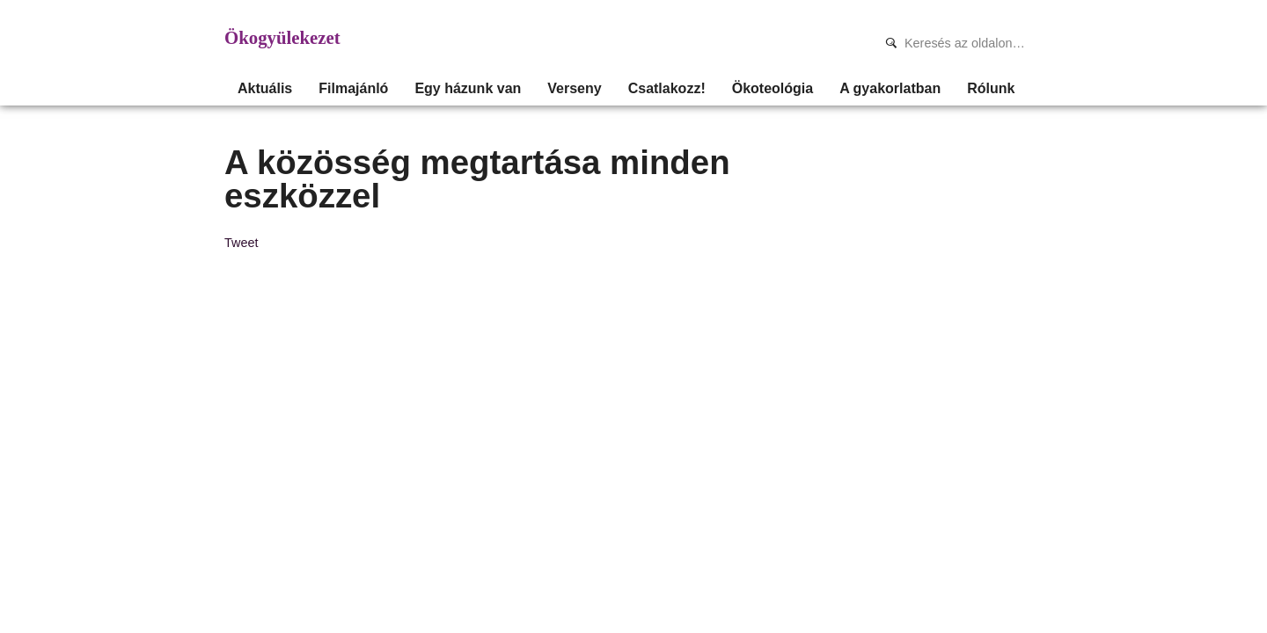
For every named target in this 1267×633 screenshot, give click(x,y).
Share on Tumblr (302, 242)
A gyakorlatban (890, 88)
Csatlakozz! (667, 88)
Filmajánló (353, 88)
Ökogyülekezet (282, 37)
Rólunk (990, 88)
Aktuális (265, 88)
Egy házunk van (467, 88)
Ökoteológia (772, 88)
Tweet (241, 243)
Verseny (574, 88)
